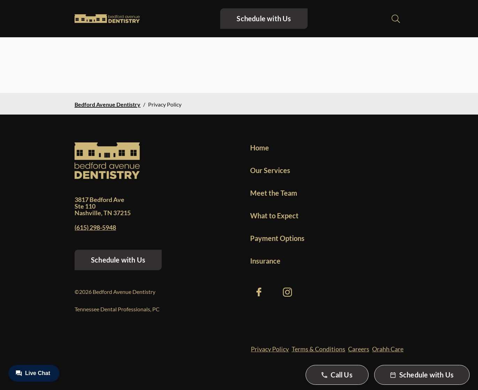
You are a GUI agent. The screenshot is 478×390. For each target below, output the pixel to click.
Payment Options (277, 238)
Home (259, 147)
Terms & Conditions (318, 349)
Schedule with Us (264, 18)
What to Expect (274, 215)
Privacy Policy (270, 349)
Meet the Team (273, 193)
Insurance (265, 261)
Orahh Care (387, 349)
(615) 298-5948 (95, 227)
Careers (358, 349)
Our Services (270, 170)
